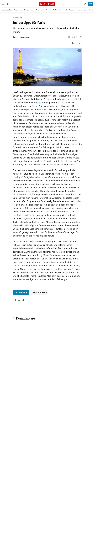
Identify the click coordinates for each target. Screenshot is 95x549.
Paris (38, 102)
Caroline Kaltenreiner (21, 37)
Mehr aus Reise (40, 292)
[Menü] (3, 4)
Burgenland (28, 10)
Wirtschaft (57, 10)
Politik (48, 10)
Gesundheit (88, 10)
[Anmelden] (85, 4)
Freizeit (79, 10)
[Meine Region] (8, 4)
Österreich (39, 10)
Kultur (71, 10)
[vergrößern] (79, 50)
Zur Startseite (20, 292)
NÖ (21, 10)
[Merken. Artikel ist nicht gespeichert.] (79, 43)
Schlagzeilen (7, 10)
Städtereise (17, 18)
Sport (65, 10)
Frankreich (18, 215)
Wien (16, 10)
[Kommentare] (73, 43)
